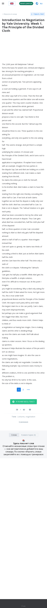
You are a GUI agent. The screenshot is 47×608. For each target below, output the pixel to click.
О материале (23, 422)
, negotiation (30, 416)
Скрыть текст (37, 14)
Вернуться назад (9, 14)
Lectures (21, 416)
